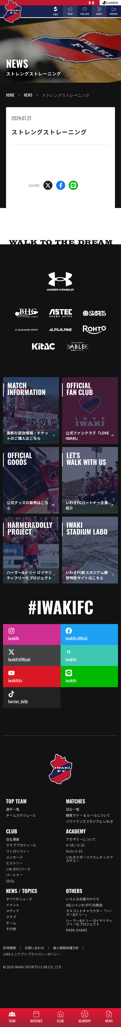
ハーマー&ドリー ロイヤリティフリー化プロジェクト (89, 922)
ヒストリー (14, 862)
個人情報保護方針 (66, 947)
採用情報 (9, 947)
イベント (13, 904)
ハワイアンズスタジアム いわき (89, 821)
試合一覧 (72, 809)
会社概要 (13, 839)
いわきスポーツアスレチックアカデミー (89, 859)
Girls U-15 (74, 851)
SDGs (10, 880)
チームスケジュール (21, 815)
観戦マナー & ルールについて (88, 815)
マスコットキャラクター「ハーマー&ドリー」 (89, 912)
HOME (10, 95)
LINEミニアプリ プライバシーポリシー (31, 954)
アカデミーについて (81, 839)
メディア (12, 910)
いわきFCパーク (18, 869)
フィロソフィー (17, 851)
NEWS (28, 95)
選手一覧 (13, 809)
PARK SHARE (76, 930)
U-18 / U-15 (75, 845)
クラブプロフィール (21, 845)
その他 (11, 928)
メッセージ (14, 857)
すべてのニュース (19, 898)
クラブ (11, 916)
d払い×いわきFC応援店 (84, 904)
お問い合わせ (34, 947)
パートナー (14, 874)
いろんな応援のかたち (82, 898)
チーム (11, 922)
